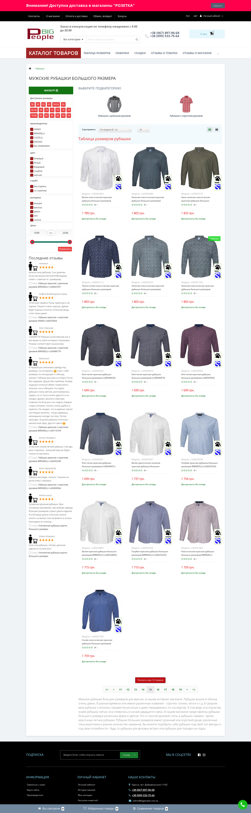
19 (180, 689)
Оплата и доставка (59, 16)
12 (128, 689)
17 (165, 689)
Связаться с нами (36, 784)
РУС (188, 16)
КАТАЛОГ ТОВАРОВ (53, 52)
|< (106, 689)
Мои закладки (85, 795)
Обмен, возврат (86, 16)
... (218, 53)
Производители (35, 795)
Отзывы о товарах (164, 53)
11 (120, 689)
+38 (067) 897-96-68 (141, 790)
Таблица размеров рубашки (104, 138)
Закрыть (218, 5)
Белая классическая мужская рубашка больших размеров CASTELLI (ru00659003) (97, 201)
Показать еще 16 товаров (150, 680)
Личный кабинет (86, 784)
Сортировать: (89, 129)
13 (135, 689)
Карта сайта (33, 789)
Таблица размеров (96, 53)
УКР (195, 16)
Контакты (122, 16)
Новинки (122, 53)
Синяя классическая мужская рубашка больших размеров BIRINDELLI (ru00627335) (97, 643)
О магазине (35, 16)
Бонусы (106, 16)
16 (158, 689)
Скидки (140, 53)
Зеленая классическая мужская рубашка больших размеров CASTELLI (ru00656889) (148, 201)
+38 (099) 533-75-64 (162, 36)
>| (194, 689)
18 (173, 689)
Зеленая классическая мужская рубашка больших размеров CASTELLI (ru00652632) (148, 289)
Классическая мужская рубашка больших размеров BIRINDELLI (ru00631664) (197, 555)
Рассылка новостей (88, 800)
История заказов (86, 789)
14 (143, 689)
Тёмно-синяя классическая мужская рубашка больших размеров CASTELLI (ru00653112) (100, 289)
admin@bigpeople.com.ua (143, 800)
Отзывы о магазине (197, 53)
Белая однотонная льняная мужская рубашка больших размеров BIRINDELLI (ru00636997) (149, 466)
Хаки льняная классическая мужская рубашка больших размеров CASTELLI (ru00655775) (198, 201)
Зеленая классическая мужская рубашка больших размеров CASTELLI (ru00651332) (197, 289)
